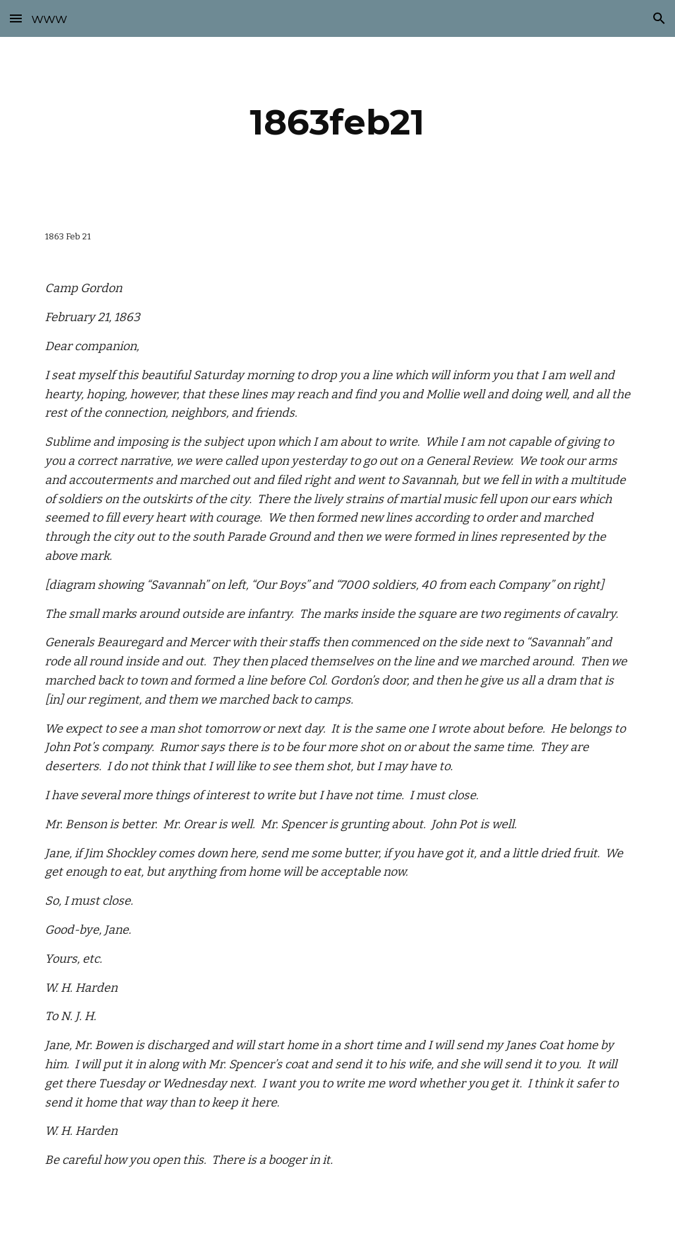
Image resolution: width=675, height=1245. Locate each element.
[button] (16, 18)
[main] (337, 122)
